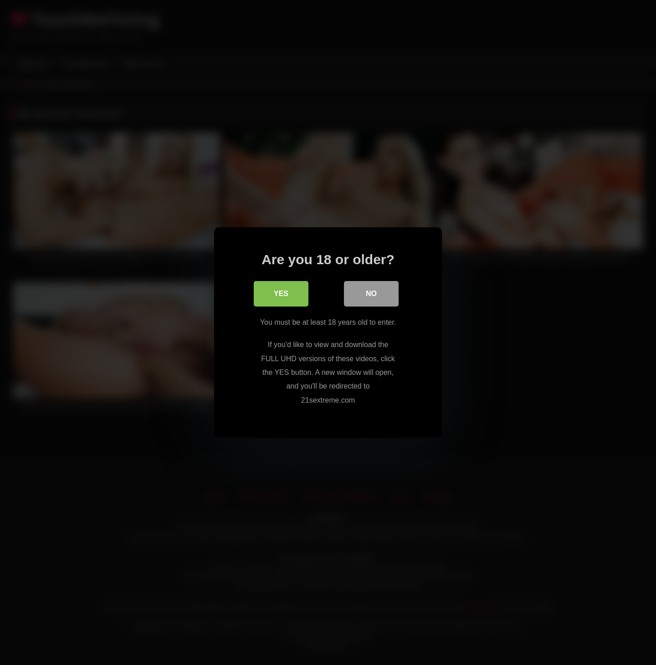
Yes (281, 293)
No (371, 293)
